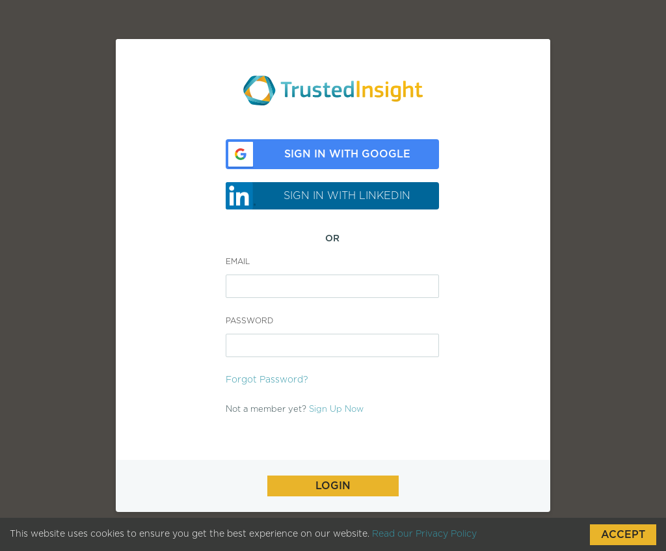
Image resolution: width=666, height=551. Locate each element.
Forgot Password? (267, 379)
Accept (623, 535)
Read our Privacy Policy (424, 534)
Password (249, 321)
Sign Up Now (336, 409)
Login (333, 486)
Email (238, 261)
